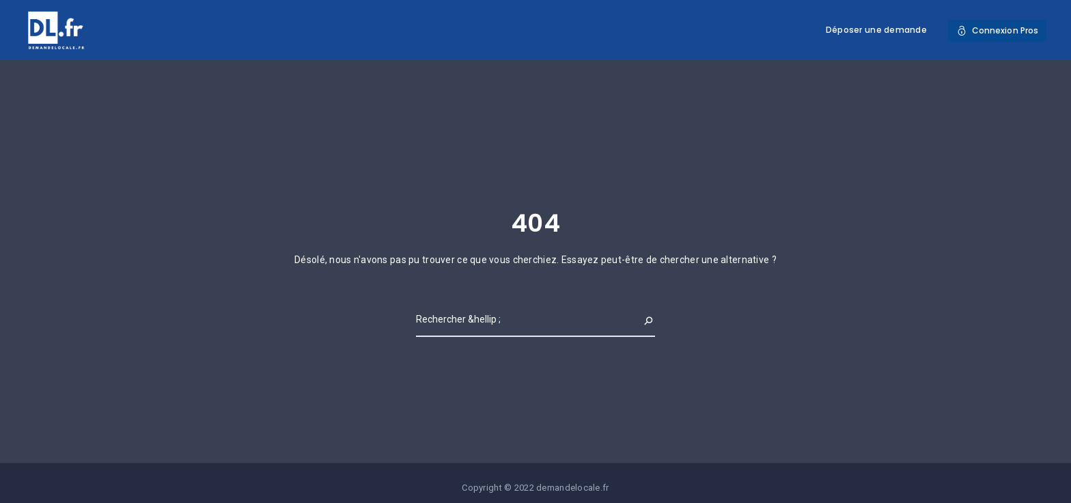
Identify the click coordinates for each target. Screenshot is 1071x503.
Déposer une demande (876, 30)
